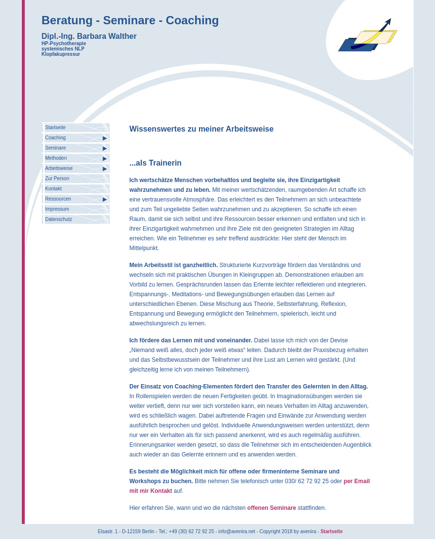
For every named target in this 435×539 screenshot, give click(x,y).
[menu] (76, 173)
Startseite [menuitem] (55, 127)
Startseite (331, 531)
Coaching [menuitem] (55, 137)
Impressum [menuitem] (57, 209)
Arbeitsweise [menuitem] (59, 168)
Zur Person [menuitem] (57, 178)
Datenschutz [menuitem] (58, 219)
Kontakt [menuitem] (53, 188)
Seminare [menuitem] (55, 148)
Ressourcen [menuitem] (58, 199)
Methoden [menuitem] (56, 158)
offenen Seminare (272, 508)
